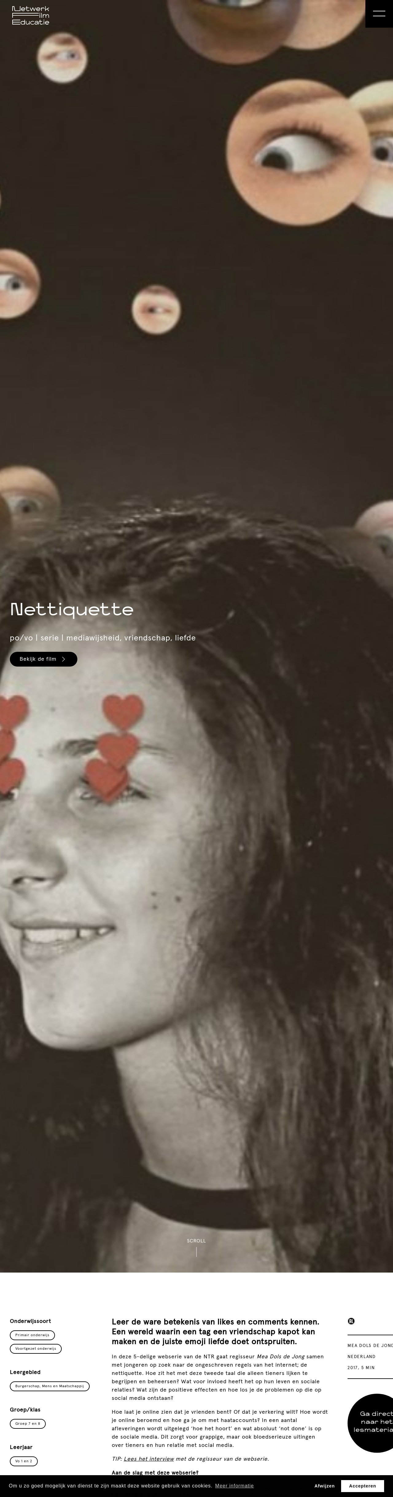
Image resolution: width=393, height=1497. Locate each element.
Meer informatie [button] (234, 1485)
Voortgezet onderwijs (35, 1349)
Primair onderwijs (32, 1335)
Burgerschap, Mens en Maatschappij (49, 1386)
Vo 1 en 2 (23, 1461)
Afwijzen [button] (324, 1485)
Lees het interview (149, 1459)
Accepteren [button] (362, 1485)
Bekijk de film (43, 659)
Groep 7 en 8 (27, 1424)
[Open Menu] (379, 14)
